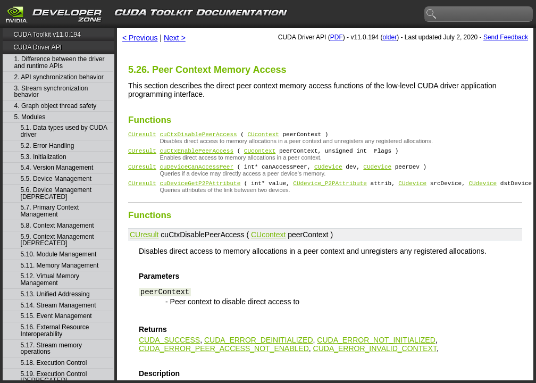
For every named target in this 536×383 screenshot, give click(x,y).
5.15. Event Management (56, 316)
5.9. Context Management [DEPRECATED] (57, 240)
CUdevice (328, 171)
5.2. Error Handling (47, 146)
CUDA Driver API (37, 47)
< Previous (140, 38)
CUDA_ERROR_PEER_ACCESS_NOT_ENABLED (224, 355)
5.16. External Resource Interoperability (55, 330)
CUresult (142, 135)
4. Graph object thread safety (55, 106)
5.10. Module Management (59, 254)
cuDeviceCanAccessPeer (196, 171)
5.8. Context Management (57, 225)
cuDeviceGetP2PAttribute (200, 189)
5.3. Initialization (43, 157)
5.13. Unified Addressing (55, 294)
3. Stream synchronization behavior (51, 91)
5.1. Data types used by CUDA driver (64, 131)
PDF (336, 37)
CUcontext (263, 135)
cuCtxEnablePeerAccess (196, 153)
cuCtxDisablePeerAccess (198, 135)
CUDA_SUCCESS (169, 346)
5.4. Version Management (57, 167)
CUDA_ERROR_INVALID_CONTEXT (375, 355)
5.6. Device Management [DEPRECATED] (56, 193)
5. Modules (30, 117)
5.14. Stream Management (58, 305)
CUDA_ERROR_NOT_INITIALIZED (376, 346)
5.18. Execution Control (54, 363)
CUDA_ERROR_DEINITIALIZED (258, 346)
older (389, 37)
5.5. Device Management (56, 179)
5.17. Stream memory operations (51, 348)
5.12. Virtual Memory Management (50, 279)
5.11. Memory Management (60, 265)
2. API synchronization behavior (59, 77)
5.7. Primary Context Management (50, 211)
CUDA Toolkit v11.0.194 (47, 34)
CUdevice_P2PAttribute (330, 189)
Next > (175, 38)
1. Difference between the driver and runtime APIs (59, 62)
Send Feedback (505, 37)
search (431, 14)
